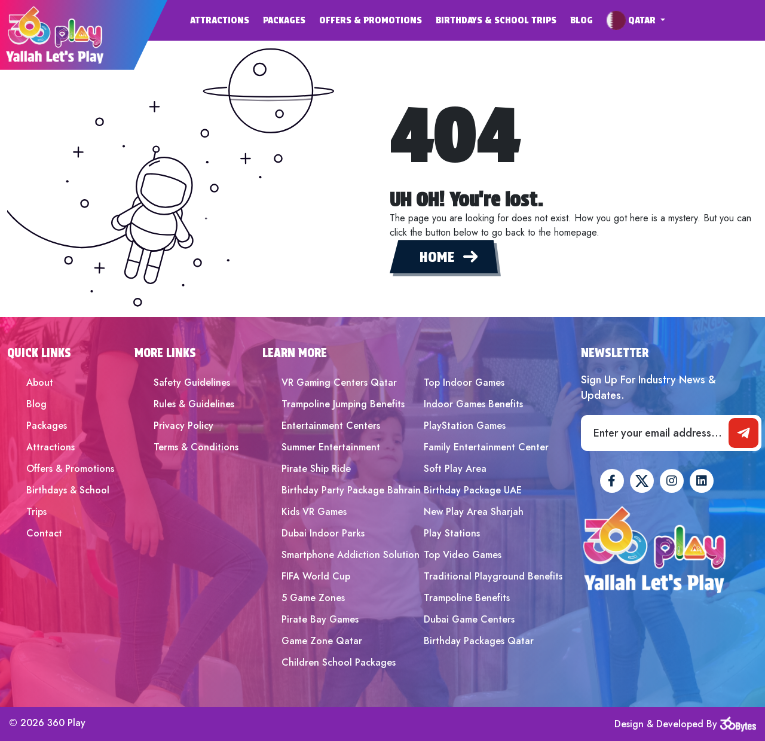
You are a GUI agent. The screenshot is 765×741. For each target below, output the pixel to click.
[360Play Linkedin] (702, 481)
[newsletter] (743, 433)
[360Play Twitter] (642, 481)
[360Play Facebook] (612, 481)
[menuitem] (226, 20)
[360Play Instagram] (672, 481)
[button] (636, 20)
